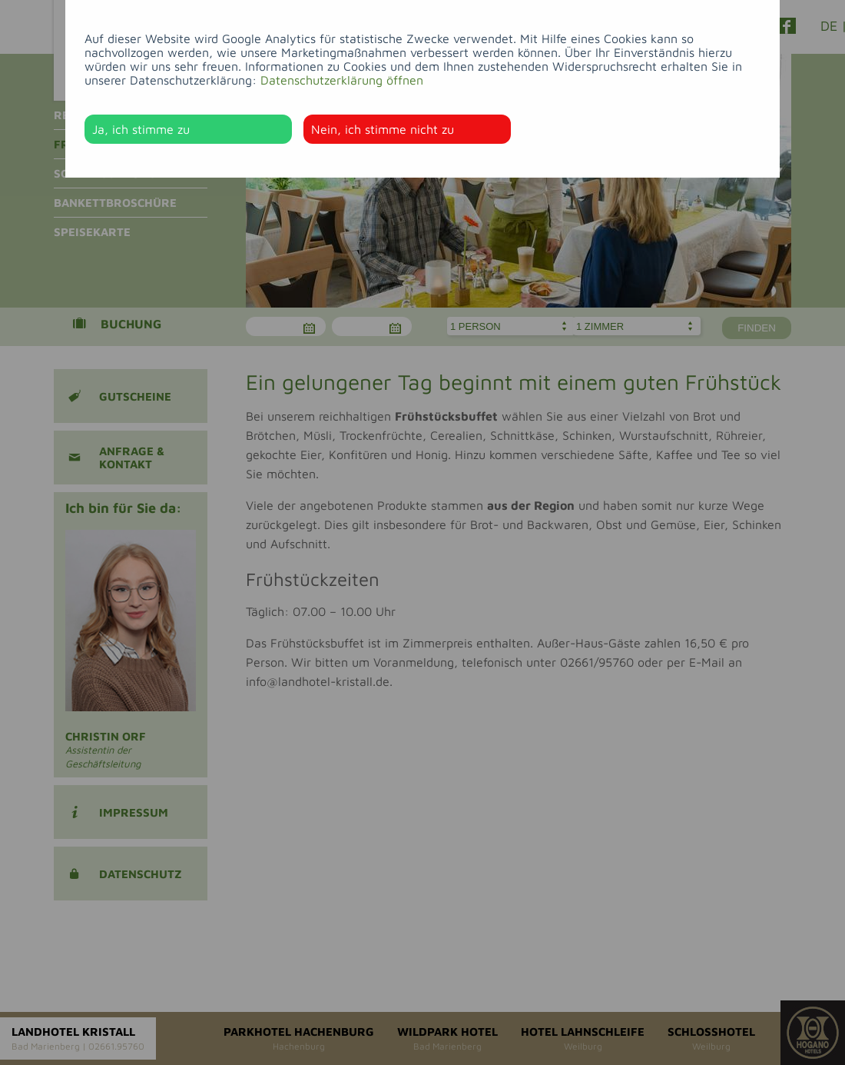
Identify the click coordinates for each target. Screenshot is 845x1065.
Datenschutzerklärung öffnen (341, 80)
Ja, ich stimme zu (141, 129)
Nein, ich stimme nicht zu (382, 129)
